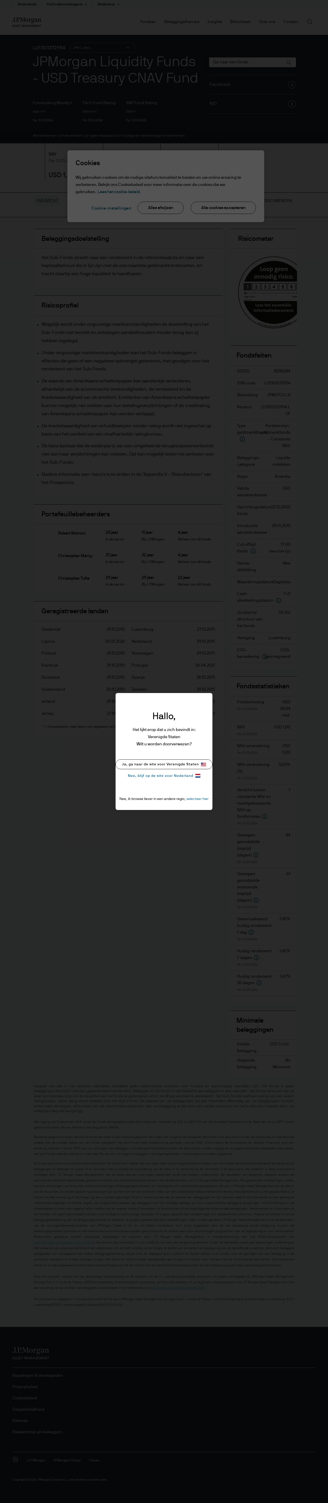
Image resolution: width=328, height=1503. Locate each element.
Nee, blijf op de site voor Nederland (164, 776)
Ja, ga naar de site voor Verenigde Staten (164, 764)
